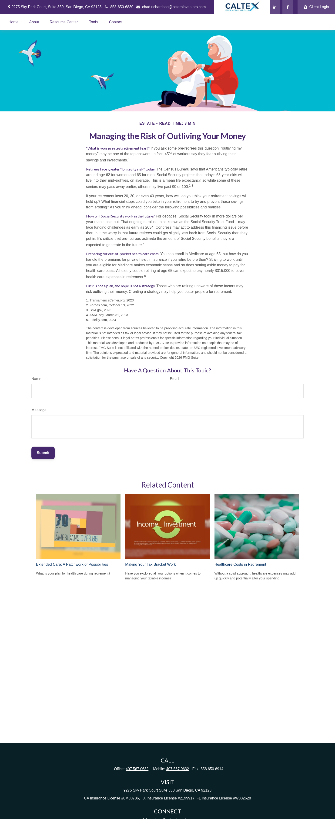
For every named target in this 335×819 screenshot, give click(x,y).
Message (39, 410)
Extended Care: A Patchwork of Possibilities (72, 564)
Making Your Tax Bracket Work (150, 564)
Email (174, 379)
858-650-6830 (118, 7)
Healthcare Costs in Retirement (240, 564)
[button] (13, 22)
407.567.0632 (137, 769)
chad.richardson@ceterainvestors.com (171, 7)
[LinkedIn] (275, 7)
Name (36, 379)
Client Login (316, 7)
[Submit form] (43, 453)
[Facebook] (287, 7)
